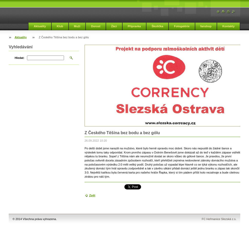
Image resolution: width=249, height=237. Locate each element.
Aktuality (40, 26)
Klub (60, 26)
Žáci (114, 26)
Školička (157, 26)
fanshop (206, 26)
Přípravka (134, 26)
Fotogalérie (181, 26)
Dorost (95, 26)
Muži (77, 26)
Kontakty (228, 26)
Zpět (92, 195)
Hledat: (19, 57)
